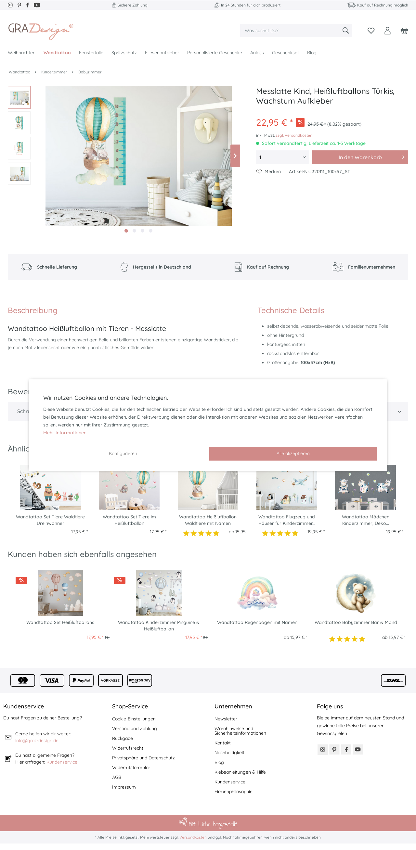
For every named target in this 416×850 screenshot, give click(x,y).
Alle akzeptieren (293, 453)
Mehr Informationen (64, 433)
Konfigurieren (123, 453)
